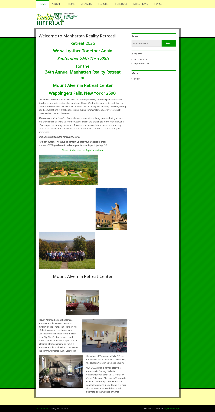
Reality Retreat (43, 408)
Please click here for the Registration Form (82, 150)
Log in (137, 78)
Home (42, 4)
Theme (70, 4)
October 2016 (141, 59)
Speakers (86, 4)
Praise (158, 4)
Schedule (121, 4)
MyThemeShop (171, 408)
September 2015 (142, 63)
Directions (140, 4)
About (56, 4)
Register (103, 4)
